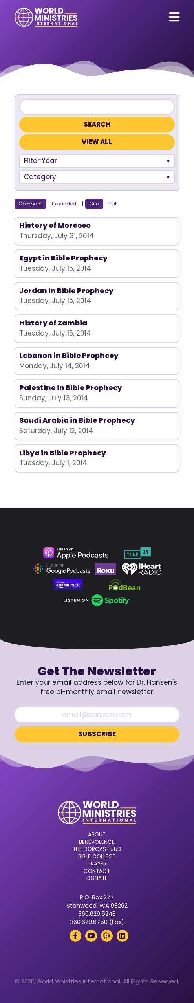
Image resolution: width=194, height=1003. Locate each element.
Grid (94, 203)
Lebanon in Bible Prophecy (69, 355)
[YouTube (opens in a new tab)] (91, 936)
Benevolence (97, 842)
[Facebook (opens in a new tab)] (75, 936)
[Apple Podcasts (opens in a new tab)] (75, 553)
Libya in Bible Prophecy (62, 453)
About (97, 835)
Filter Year (40, 160)
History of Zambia (53, 323)
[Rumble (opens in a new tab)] (107, 936)
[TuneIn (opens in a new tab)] (137, 553)
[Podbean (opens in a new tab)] (125, 584)
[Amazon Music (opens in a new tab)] (68, 584)
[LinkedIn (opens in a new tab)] (122, 936)
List (113, 203)
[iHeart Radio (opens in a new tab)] (141, 569)
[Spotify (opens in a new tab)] (97, 600)
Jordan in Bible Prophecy (66, 290)
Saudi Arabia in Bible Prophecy (77, 420)
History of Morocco (55, 225)
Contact (97, 871)
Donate (97, 878)
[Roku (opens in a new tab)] (105, 569)
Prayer (97, 864)
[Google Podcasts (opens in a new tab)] (61, 569)
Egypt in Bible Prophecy (63, 258)
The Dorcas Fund (97, 849)
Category (40, 177)
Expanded (64, 203)
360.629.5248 (97, 913)
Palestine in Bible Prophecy (70, 387)
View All (97, 142)
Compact (30, 203)
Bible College (96, 857)
